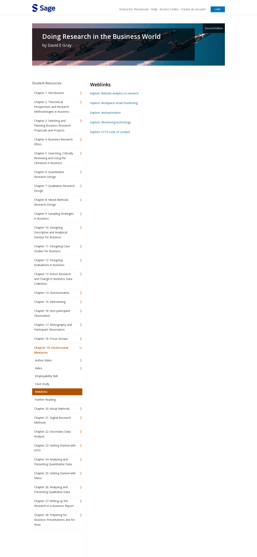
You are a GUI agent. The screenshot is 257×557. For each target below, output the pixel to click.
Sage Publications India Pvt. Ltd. (90, 542)
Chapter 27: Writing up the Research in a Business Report (54, 503)
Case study (42, 384)
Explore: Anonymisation (105, 112)
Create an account (193, 9)
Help (154, 9)
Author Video (43, 360)
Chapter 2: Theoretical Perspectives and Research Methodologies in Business (51, 106)
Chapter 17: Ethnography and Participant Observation (53, 327)
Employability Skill (46, 376)
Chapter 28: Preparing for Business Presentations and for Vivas (54, 519)
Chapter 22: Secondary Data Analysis (52, 434)
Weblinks (41, 392)
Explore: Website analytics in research (114, 93)
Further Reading (45, 399)
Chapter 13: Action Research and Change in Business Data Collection (53, 279)
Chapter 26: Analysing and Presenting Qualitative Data (52, 489)
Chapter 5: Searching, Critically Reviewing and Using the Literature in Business (53, 158)
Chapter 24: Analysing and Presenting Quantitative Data (53, 461)
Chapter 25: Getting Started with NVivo (55, 475)
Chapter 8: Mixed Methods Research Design (51, 202)
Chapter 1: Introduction (49, 93)
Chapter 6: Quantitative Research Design (49, 174)
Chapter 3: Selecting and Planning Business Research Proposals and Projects (52, 125)
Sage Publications (55, 542)
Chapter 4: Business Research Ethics (53, 141)
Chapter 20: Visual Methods (52, 409)
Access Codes (169, 9)
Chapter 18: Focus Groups (51, 338)
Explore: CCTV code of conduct (110, 132)
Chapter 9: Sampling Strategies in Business (54, 216)
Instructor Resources (134, 9)
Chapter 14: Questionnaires (51, 293)
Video (38, 368)
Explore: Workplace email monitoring (114, 103)
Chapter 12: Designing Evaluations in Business (49, 262)
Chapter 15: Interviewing (49, 302)
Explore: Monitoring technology (110, 122)
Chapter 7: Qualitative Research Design (54, 188)
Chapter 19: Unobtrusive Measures (51, 350)
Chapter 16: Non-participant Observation (52, 313)
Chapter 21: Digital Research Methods (52, 420)
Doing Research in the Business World (101, 36)
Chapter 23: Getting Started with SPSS (55, 448)
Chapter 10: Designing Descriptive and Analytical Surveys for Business (50, 232)
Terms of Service (151, 542)
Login (218, 8)
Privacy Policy (198, 542)
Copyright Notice (176, 542)
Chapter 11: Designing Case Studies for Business (52, 248)
